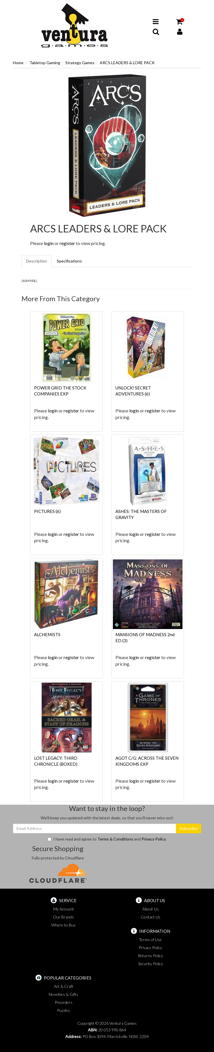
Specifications (69, 260)
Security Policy (150, 963)
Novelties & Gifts (63, 994)
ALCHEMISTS (47, 634)
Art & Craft (63, 986)
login (49, 243)
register (67, 243)
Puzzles (63, 1010)
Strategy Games (80, 62)
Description (36, 260)
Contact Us (150, 916)
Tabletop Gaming (45, 62)
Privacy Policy (154, 838)
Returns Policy (150, 955)
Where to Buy (63, 924)
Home (18, 62)
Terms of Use (150, 939)
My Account (63, 908)
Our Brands (63, 916)
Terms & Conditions (115, 838)
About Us (150, 908)
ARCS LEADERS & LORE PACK (127, 62)
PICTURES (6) (47, 511)
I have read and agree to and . (107, 838)
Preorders (63, 1002)
